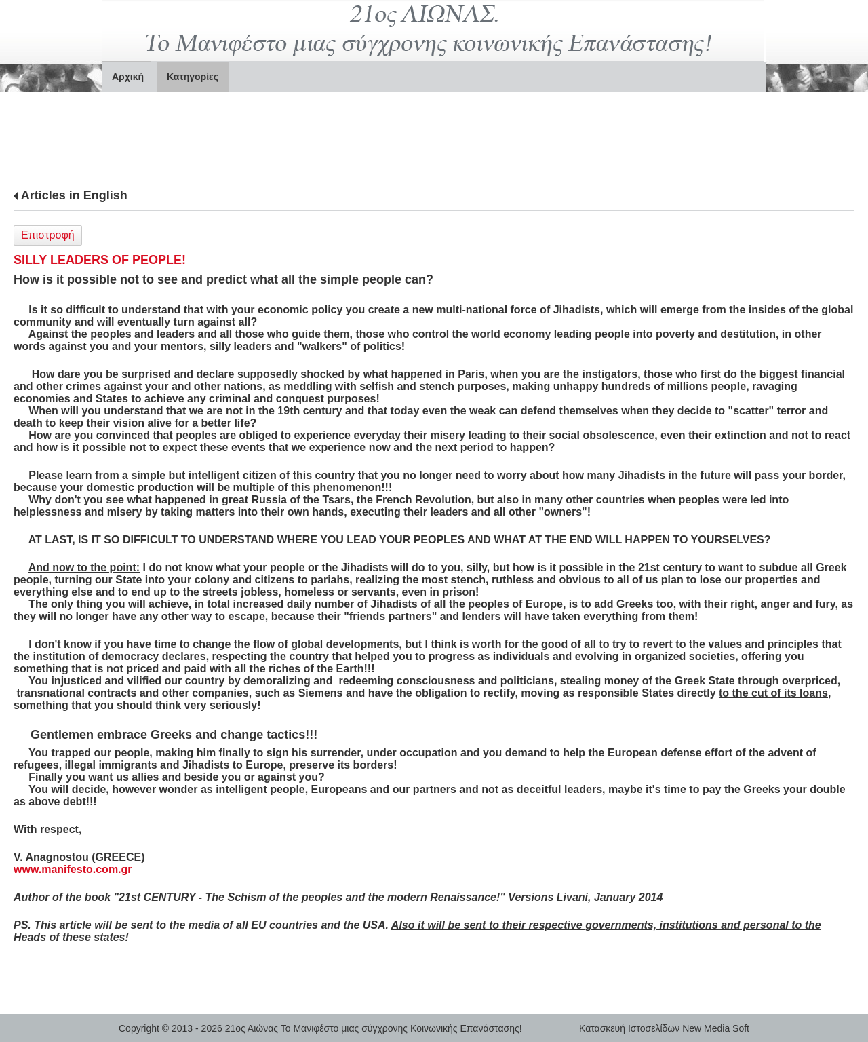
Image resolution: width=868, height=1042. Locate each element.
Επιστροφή (48, 235)
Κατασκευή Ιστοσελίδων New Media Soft (664, 1028)
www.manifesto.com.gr (73, 869)
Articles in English (74, 195)
